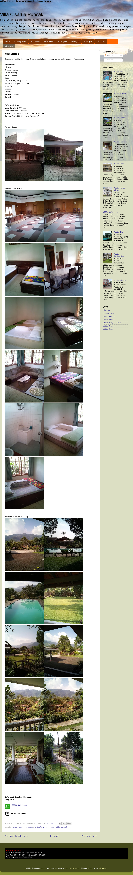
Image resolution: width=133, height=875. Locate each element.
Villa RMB (118, 72)
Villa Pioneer (120, 142)
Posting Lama (89, 836)
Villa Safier (120, 94)
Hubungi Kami (20, 41)
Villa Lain (9, 46)
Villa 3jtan (62, 41)
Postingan (111, 55)
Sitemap (106, 310)
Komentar (110, 60)
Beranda (54, 836)
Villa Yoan (119, 164)
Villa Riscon (120, 280)
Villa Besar (35, 41)
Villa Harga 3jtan (112, 323)
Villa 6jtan (100, 41)
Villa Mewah (108, 326)
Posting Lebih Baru (16, 836)
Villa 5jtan (88, 41)
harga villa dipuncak (22, 827)
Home (7, 41)
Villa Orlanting (111, 212)
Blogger (102, 868)
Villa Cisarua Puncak (21, 14)
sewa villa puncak (58, 827)
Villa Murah (49, 41)
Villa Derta (119, 118)
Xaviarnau (73, 868)
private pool (41, 827)
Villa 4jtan (75, 41)
